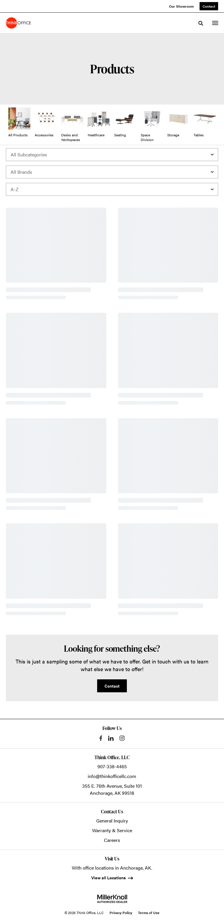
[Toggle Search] (200, 23)
